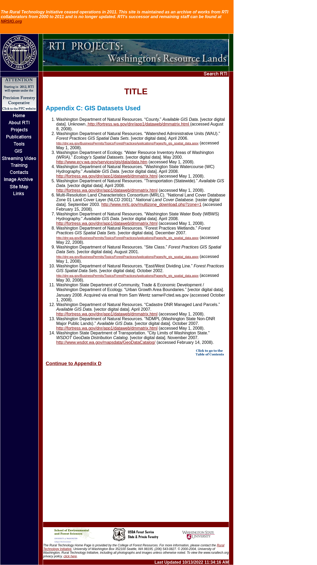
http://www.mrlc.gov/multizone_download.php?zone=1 (151, 204)
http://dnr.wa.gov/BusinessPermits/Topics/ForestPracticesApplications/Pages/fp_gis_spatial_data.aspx (127, 143)
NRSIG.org (11, 21)
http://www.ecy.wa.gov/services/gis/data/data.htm (101, 162)
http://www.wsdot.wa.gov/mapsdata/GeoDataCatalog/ (105, 342)
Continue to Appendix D (73, 363)
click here (70, 556)
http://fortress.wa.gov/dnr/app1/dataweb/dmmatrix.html (138, 124)
